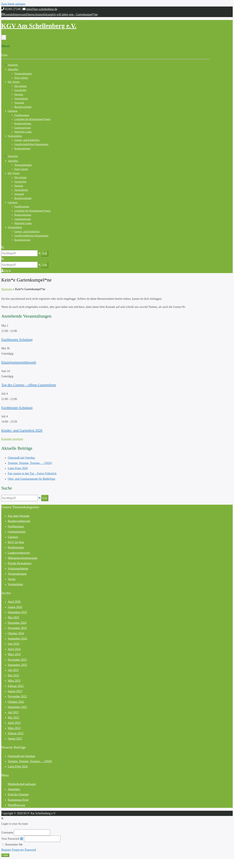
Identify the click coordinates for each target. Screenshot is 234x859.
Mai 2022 (13, 717)
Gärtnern (12, 111)
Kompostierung (22, 123)
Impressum (19, 14)
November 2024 (17, 628)
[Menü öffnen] (3, 37)
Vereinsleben (15, 136)
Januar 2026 (15, 607)
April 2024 (14, 649)
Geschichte (20, 90)
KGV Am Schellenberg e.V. (38, 25)
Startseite (13, 64)
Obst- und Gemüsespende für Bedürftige (31, 478)
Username (7, 832)
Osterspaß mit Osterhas (21, 457)
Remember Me (12, 844)
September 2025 (17, 612)
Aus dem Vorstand (18, 516)
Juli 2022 (13, 712)
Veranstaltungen (23, 73)
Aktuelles (13, 69)
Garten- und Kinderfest (26, 140)
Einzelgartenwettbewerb (18, 362)
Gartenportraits (22, 127)
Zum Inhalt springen (13, 4)
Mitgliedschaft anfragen (22, 784)
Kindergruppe (16, 547)
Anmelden (14, 789)
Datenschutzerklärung (39, 14)
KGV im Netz (16, 542)
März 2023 (14, 680)
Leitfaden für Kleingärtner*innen (32, 119)
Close (4, 54)
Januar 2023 (15, 691)
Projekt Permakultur (19, 563)
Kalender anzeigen (12, 439)
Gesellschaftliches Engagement (31, 144)
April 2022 (14, 722)
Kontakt (8, 14)
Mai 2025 (13, 617)
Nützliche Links (23, 131)
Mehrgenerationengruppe (22, 558)
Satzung (18, 94)
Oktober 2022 (16, 701)
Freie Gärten (21, 77)
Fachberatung (21, 115)
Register (6, 849)
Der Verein (14, 81)
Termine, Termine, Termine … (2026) (30, 463)
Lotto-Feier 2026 (18, 468)
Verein (11, 579)
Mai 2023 (13, 675)
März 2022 (14, 728)
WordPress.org (16, 805)
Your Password (10, 838)
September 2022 (17, 707)
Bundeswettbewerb (19, 521)
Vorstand (19, 102)
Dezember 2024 (17, 622)
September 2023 (17, 665)
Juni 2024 (13, 643)
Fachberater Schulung (16, 339)
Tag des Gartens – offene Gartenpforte (28, 385)
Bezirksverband (22, 106)
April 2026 (14, 601)
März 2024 (14, 654)
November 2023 (17, 659)
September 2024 (17, 638)
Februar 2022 (15, 733)
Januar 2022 (15, 738)
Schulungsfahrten (18, 568)
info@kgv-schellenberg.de (41, 9)
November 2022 (17, 696)
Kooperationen (22, 148)
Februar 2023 (15, 686)
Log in (6, 270)
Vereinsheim (21, 98)
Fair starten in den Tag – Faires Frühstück (32, 473)
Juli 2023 (13, 670)
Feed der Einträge (18, 794)
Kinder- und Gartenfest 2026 (21, 430)
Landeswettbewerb (19, 552)
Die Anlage (20, 86)
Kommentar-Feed (18, 799)
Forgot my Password (24, 849)
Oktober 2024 (16, 633)
